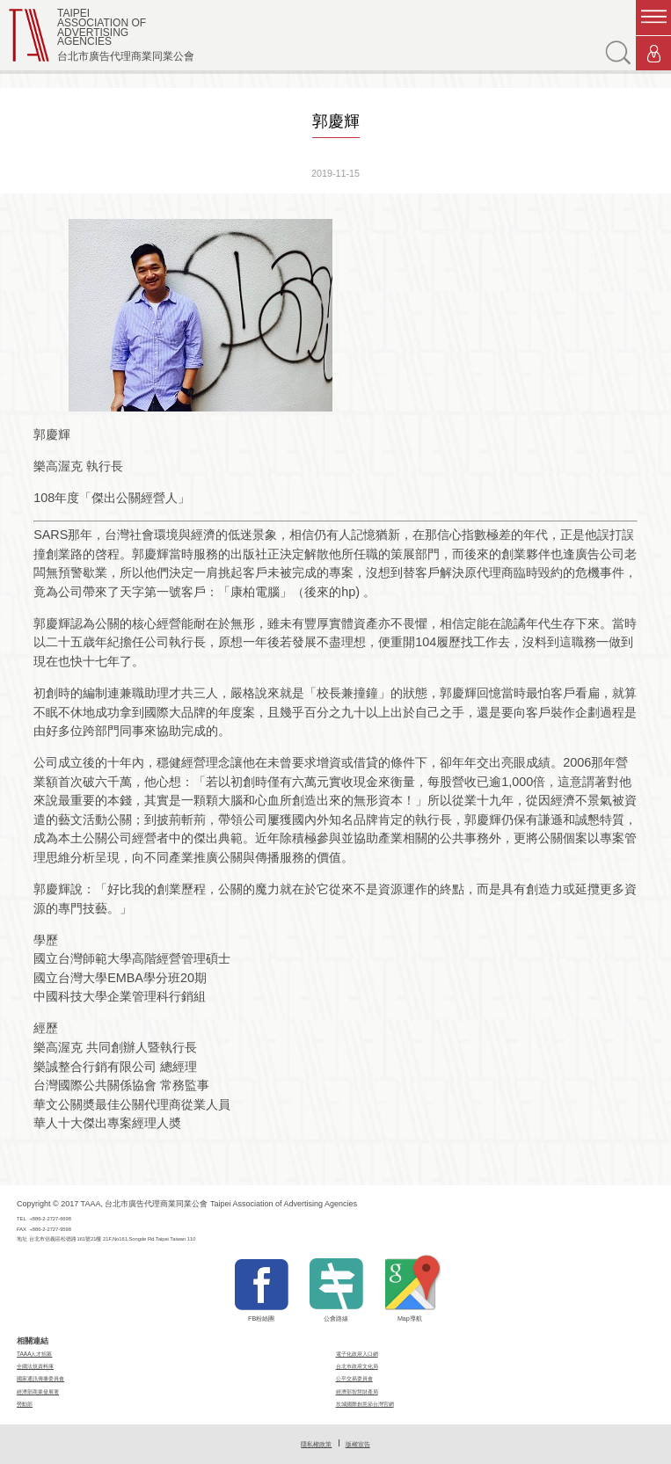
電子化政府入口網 (357, 1354)
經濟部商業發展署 (38, 1391)
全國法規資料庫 (35, 1366)
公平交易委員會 (354, 1378)
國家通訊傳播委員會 (40, 1378)
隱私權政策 (316, 1444)
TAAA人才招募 (34, 1354)
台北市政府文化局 (357, 1366)
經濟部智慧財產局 (357, 1391)
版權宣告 (358, 1444)
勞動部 (25, 1404)
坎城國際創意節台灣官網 (365, 1404)
